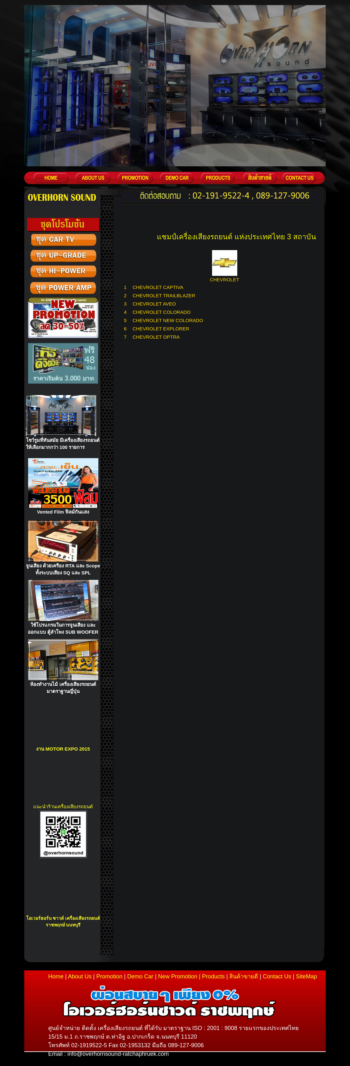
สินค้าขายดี (243, 976)
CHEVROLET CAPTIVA (158, 287)
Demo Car (140, 976)
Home (56, 976)
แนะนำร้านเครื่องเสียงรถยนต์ (63, 806)
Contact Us (277, 976)
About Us (80, 976)
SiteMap (306, 976)
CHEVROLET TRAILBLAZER (164, 295)
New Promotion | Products (191, 976)
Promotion (109, 976)
